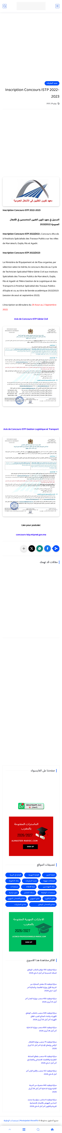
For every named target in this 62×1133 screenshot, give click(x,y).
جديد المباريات (52, 83)
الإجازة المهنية (34, 875)
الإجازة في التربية (15, 875)
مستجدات (14, 886)
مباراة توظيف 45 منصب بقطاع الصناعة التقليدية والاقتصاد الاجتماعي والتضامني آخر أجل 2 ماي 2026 (42, 1060)
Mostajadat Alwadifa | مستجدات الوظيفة (21, 1120)
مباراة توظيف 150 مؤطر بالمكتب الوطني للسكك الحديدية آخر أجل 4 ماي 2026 (42, 971)
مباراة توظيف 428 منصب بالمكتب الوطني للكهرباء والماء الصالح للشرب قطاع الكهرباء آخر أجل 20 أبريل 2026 (41, 1016)
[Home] (52, 1129)
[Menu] (24, 1129)
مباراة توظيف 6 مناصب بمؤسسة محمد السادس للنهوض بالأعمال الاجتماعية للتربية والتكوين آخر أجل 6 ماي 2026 (42, 1103)
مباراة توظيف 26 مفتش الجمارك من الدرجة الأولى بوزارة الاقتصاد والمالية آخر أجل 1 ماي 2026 (42, 987)
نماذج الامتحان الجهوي (16, 898)
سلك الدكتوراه (14, 881)
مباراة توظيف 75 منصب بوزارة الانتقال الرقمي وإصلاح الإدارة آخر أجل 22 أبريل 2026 (42, 1045)
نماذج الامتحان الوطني (46, 904)
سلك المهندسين (49, 886)
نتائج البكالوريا (50, 898)
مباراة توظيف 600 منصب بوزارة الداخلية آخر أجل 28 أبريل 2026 (42, 1029)
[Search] (38, 1129)
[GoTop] (10, 1129)
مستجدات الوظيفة (48, 892)
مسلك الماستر (29, 892)
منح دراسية (13, 892)
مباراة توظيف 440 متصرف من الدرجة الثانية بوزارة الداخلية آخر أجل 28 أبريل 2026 (42, 1089)
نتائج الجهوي (34, 898)
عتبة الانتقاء (30, 886)
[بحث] (5, 6)
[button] (47, 548)
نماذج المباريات (20, 904)
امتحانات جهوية (49, 881)
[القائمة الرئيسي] (57, 6)
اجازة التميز (50, 875)
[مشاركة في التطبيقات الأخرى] (24, 548)
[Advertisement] (31, 48)
